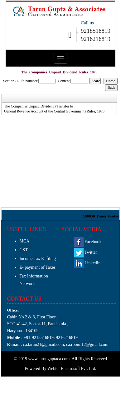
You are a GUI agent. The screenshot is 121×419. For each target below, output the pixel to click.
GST (24, 249)
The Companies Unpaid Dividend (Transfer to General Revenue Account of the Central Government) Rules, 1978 (54, 108)
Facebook (88, 241)
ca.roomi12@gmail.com (87, 344)
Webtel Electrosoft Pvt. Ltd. (71, 368)
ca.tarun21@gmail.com (43, 344)
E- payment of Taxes (38, 267)
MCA (25, 241)
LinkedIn (87, 263)
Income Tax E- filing (38, 258)
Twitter (85, 252)
